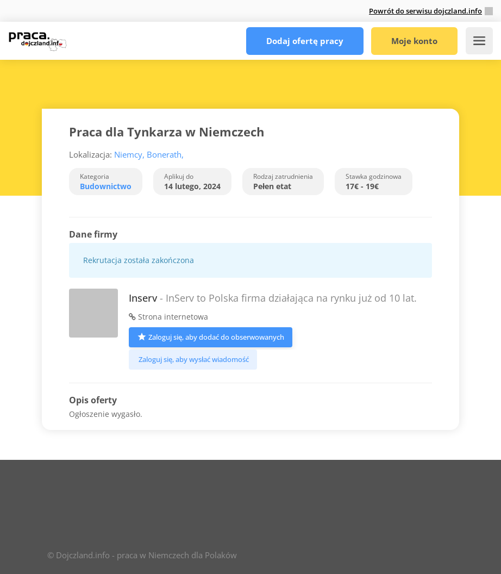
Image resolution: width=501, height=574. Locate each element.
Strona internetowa (168, 316)
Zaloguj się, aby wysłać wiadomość (193, 359)
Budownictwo (105, 186)
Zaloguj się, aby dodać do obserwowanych (210, 336)
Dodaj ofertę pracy (304, 40)
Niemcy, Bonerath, (149, 154)
